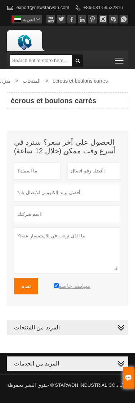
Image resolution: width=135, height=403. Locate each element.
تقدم (26, 286)
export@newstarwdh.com (42, 7)
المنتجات (32, 81)
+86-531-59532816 (103, 7)
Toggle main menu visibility (120, 58)
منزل (5, 81)
